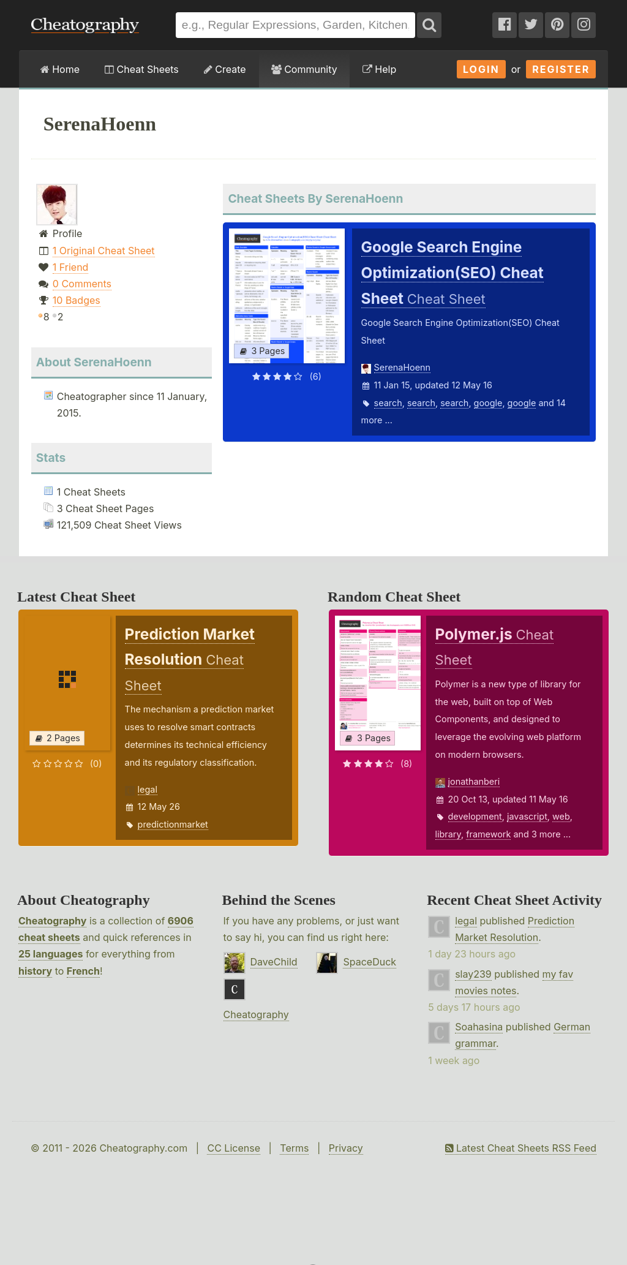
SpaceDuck (369, 962)
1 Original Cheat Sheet (104, 250)
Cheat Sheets (142, 69)
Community (304, 69)
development (475, 816)
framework (488, 834)
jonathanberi (474, 781)
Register (561, 69)
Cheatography (52, 921)
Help (379, 69)
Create (225, 69)
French (83, 971)
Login (481, 69)
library (448, 834)
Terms (294, 1148)
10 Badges (76, 300)
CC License (233, 1148)
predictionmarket (173, 824)
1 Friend (71, 267)
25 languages (50, 954)
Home (60, 69)
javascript (527, 816)
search (388, 403)
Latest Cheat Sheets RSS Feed (520, 1148)
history (35, 971)
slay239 (473, 974)
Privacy (346, 1148)
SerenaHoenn (402, 367)
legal (147, 789)
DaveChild (274, 962)
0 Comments (82, 284)
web (561, 816)
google (488, 403)
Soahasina (479, 1027)
